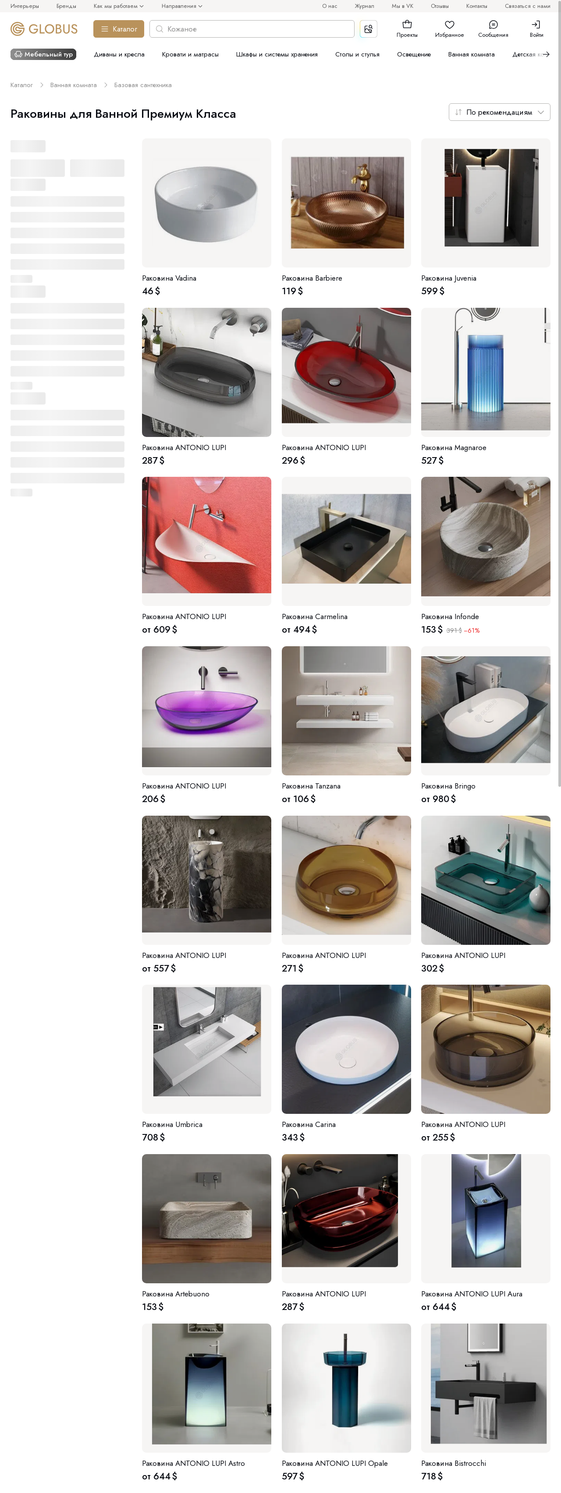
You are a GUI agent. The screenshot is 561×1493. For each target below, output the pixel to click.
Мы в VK (402, 6)
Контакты (476, 6)
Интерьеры (25, 6)
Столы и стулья (357, 54)
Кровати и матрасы (190, 54)
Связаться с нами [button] (527, 6)
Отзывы (440, 6)
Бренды (66, 6)
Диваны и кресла (119, 54)
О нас (329, 6)
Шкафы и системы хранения (277, 54)
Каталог (118, 29)
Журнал (364, 6)
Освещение (414, 54)
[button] (407, 24)
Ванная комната (471, 54)
